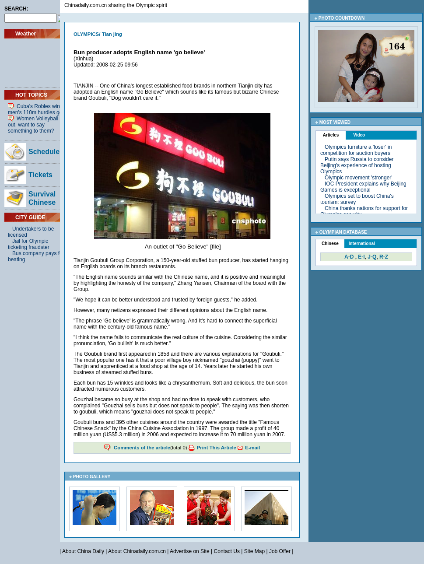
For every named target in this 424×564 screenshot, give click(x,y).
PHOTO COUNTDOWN (341, 18)
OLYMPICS (86, 34)
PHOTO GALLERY (92, 476)
